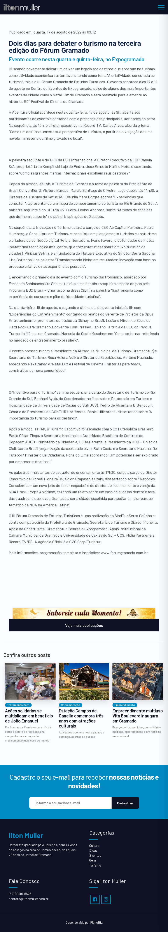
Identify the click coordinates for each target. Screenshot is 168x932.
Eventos (95, 855)
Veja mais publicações (84, 625)
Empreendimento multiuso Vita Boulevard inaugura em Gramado (137, 715)
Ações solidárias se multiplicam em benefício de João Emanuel (29, 715)
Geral (92, 860)
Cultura (94, 845)
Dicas (93, 850)
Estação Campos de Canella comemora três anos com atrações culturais (81, 718)
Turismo (95, 865)
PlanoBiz (96, 922)
